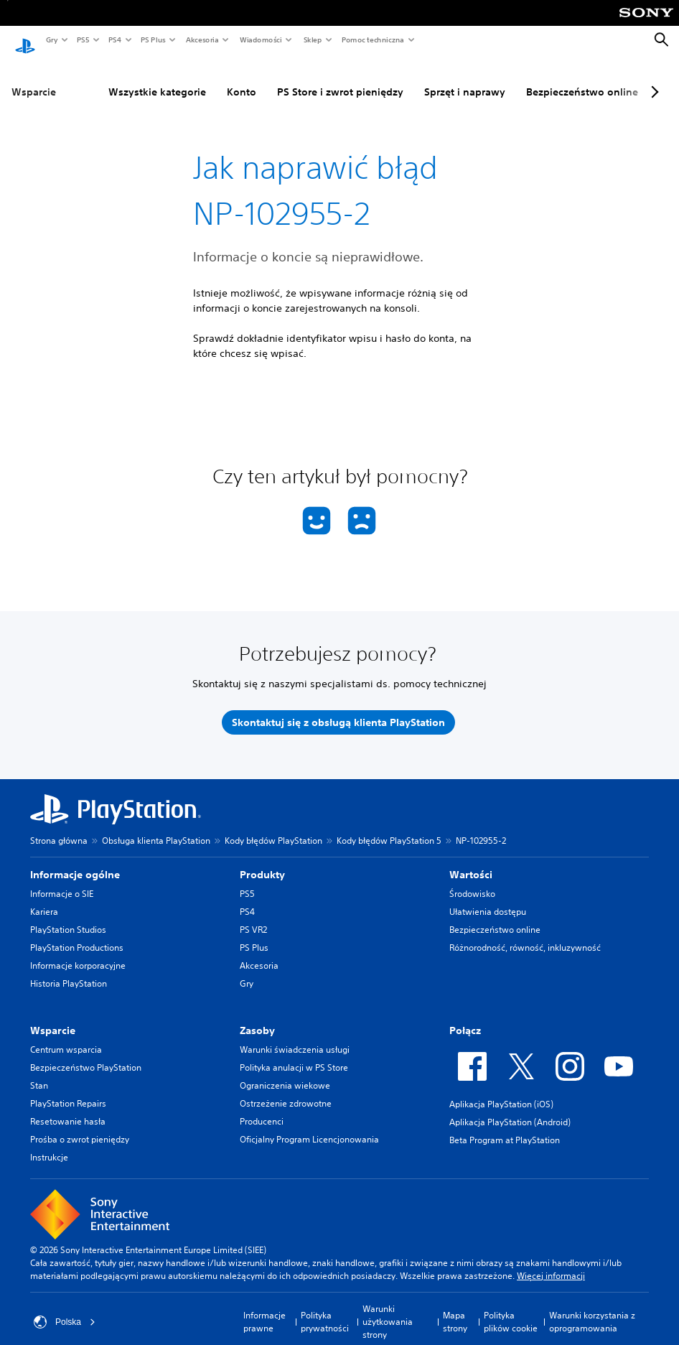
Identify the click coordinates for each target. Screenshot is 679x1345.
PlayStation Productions (76, 934)
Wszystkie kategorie (122, 78)
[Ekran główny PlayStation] (25, 40)
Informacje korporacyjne (78, 952)
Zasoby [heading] (257, 1016)
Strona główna (59, 827)
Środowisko (472, 880)
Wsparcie (33, 78)
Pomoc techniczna (372, 39)
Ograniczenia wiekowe (285, 1072)
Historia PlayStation (68, 970)
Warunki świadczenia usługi (295, 1036)
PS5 (82, 39)
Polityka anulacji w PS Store (294, 1054)
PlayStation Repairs (68, 1090)
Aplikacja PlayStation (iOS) (501, 1090)
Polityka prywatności (325, 1308)
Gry (51, 39)
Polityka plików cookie (511, 1308)
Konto (206, 78)
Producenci (262, 1108)
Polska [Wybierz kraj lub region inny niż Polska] (64, 1308)
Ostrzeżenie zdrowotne (286, 1090)
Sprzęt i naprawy (429, 78)
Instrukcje (49, 1143)
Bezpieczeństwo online (547, 78)
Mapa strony (455, 1308)
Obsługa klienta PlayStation (156, 827)
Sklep (312, 39)
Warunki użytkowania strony (387, 1308)
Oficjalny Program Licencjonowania (309, 1126)
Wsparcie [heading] (52, 1016)
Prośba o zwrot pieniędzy (79, 1126)
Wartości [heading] (470, 861)
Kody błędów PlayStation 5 (389, 827)
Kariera (44, 898)
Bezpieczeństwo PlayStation (85, 1054)
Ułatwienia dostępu (487, 898)
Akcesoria (201, 39)
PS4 (114, 39)
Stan (39, 1072)
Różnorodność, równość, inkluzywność (525, 934)
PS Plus (152, 39)
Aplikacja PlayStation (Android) (510, 1108)
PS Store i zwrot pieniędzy (305, 78)
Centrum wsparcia (66, 1036)
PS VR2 (253, 916)
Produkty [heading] (262, 861)
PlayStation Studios (68, 916)
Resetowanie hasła (68, 1108)
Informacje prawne (264, 1308)
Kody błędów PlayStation (273, 827)
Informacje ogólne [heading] (75, 861)
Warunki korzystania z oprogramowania (592, 1308)
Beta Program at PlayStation (504, 1126)
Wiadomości (260, 39)
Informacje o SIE (61, 880)
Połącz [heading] (465, 1016)
